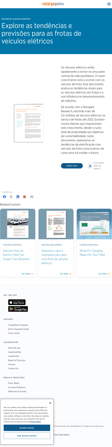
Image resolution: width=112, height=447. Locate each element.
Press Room (14, 383)
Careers (11, 364)
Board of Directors (17, 360)
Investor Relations (16, 387)
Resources (6, 19)
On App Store (17, 302)
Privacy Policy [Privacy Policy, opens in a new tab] (35, 421)
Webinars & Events (17, 391)
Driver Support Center (18, 329)
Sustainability (14, 352)
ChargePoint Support (18, 325)
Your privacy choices (27, 435)
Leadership (13, 356)
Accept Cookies (27, 428)
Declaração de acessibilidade (69, 426)
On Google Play (18, 309)
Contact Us (13, 368)
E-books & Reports (21, 19)
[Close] (50, 403)
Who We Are (14, 348)
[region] (27, 422)
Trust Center (14, 333)
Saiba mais (71, 165)
